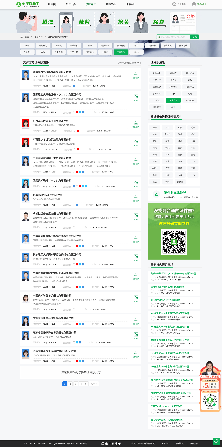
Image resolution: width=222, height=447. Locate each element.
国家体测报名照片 (69, 103)
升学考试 (183, 45)
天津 (180, 175)
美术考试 (55, 300)
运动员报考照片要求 (42, 259)
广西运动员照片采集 (66, 144)
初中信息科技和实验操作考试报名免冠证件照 (172, 380)
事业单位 (74, 45)
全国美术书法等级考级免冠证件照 (52, 72)
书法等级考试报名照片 (43, 80)
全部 (27, 45)
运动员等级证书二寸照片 (72, 99)
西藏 (180, 168)
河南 (155, 148)
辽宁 (193, 127)
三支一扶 (74, 52)
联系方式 (180, 443)
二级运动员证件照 (41, 107)
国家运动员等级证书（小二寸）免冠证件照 (57, 94)
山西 (180, 127)
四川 (167, 155)
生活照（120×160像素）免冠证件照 (167, 287)
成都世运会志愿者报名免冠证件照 (52, 213)
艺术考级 (59, 277)
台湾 (193, 161)
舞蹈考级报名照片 (74, 277)
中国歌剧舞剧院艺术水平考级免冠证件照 (56, 273)
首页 (27, 37)
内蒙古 (155, 168)
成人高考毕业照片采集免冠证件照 (166, 419)
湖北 (167, 148)
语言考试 (168, 45)
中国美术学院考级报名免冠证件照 (52, 295)
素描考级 (66, 300)
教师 (90, 45)
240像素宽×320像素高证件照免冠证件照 (170, 340)
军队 (43, 52)
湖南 (180, 148)
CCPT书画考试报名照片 (43, 162)
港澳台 (180, 182)
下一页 (84, 384)
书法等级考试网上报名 (65, 80)
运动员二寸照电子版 (95, 99)
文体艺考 (121, 52)
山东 (193, 141)
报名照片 (38, 37)
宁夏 (193, 168)
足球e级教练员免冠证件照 (47, 195)
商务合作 (194, 443)
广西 (167, 168)
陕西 (155, 161)
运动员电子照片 (87, 103)
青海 (180, 161)
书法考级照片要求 (102, 166)
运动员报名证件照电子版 (64, 259)
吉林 (155, 134)
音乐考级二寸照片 (63, 337)
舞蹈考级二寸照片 (92, 277)
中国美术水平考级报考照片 (84, 300)
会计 (136, 45)
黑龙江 (167, 134)
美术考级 (106, 76)
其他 (136, 52)
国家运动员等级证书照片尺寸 (46, 99)
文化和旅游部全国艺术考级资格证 (85, 76)
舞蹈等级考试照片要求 (43, 277)
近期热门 (43, 45)
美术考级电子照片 (86, 80)
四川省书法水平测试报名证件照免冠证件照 (171, 393)
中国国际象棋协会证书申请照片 (69, 240)
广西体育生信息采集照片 (44, 125)
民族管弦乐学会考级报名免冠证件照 (53, 318)
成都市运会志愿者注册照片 (75, 218)
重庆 (155, 182)
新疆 (155, 175)
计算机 (105, 52)
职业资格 (121, 45)
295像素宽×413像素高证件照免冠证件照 (170, 353)
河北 (167, 127)
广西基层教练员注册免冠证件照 (51, 121)
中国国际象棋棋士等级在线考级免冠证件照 (57, 236)
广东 (193, 148)
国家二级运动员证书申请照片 (46, 103)
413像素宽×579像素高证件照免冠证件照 (170, 326)
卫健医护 (152, 45)
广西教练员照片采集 (66, 125)
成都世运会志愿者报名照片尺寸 (104, 218)
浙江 (193, 134)
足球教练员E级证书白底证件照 (46, 199)
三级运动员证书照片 (105, 103)
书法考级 (117, 76)
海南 (155, 155)
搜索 (194, 36)
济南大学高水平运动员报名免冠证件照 (54, 351)
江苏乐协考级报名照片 (43, 337)
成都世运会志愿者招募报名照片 (47, 218)
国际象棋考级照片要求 (43, 240)
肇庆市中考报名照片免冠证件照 (165, 300)
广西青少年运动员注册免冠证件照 (52, 139)
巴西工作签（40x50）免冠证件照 (166, 406)
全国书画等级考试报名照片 (45, 166)
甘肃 (167, 161)
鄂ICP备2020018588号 (77, 443)
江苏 (180, 134)
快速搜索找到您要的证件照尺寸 (81, 372)
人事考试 (59, 52)
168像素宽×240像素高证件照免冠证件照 (170, 366)
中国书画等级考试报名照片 (83, 162)
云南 (193, 155)
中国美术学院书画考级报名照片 (47, 304)
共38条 (94, 384)
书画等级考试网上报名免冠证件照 (52, 158)
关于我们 (165, 443)
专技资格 (105, 45)
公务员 (59, 45)
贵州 (180, 155)
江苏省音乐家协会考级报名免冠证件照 (54, 332)
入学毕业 (27, 52)
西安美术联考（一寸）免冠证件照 (52, 180)
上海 (193, 175)
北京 (167, 175)
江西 (180, 141)
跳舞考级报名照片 (41, 281)
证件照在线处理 (175, 192)
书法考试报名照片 (67, 166)
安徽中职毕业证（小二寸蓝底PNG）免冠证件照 (173, 273)
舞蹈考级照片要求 (111, 277)
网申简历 (90, 52)
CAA (35, 76)
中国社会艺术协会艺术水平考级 (53, 76)
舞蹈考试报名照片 (59, 281)
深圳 (167, 182)
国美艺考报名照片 (107, 300)
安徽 (155, 141)
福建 (167, 141)
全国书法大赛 (63, 162)
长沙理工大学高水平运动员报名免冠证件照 (57, 254)
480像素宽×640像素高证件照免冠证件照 (170, 313)
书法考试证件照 (85, 166)
